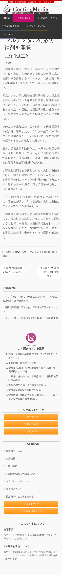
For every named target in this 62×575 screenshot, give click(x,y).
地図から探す (31, 431)
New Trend (24, 18)
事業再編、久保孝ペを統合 (22, 362)
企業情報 (9, 458)
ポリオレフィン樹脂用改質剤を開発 (30, 318)
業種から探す (31, 424)
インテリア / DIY (36, 26)
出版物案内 (11, 466)
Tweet (7, 63)
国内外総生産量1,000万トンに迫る (12, 269)
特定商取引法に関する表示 (19, 496)
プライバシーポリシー (16, 481)
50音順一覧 (31, 417)
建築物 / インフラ (47, 18)
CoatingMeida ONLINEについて (21, 473)
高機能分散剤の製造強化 (30, 309)
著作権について (13, 489)
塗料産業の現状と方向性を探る (24, 390)
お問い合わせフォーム (31, 511)
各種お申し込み (13, 451)
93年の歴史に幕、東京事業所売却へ (27, 385)
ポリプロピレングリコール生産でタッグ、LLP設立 (31, 298)
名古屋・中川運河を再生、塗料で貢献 (49, 271)
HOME (7, 252)
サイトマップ (31, 504)
